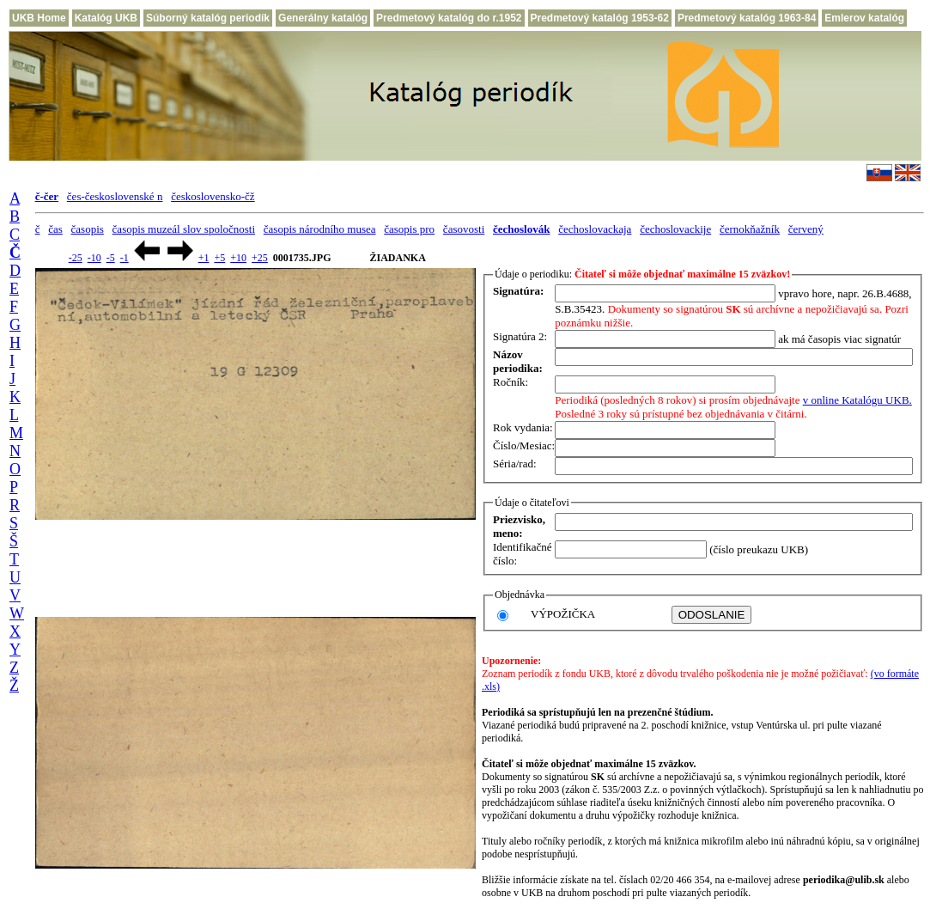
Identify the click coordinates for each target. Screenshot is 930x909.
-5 (110, 258)
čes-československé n (115, 196)
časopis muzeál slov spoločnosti (183, 229)
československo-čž (212, 196)
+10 (238, 258)
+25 (260, 258)
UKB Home (39, 18)
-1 (124, 258)
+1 (204, 258)
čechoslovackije (675, 229)
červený (806, 229)
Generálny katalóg (323, 18)
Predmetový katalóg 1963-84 (747, 18)
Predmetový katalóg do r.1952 (448, 18)
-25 (75, 258)
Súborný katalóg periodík (208, 18)
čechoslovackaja (594, 229)
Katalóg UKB (106, 18)
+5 (219, 258)
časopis (87, 229)
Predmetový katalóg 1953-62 (600, 18)
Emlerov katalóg (864, 18)
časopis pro (409, 229)
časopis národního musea (320, 229)
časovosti (463, 229)
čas (55, 229)
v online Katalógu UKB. (857, 399)
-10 (94, 258)
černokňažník (750, 229)
